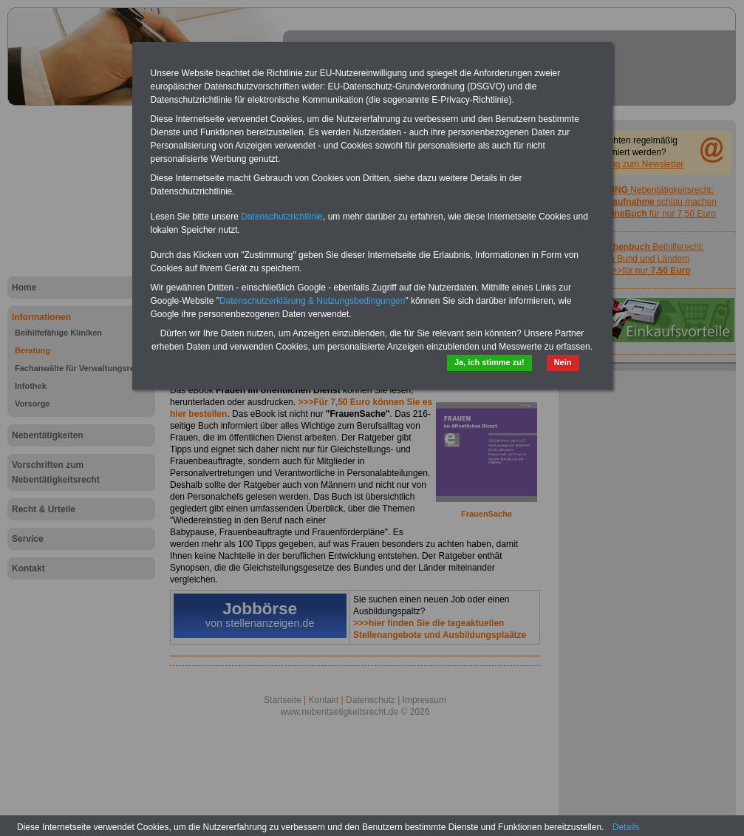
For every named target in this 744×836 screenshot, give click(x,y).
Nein (563, 362)
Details (626, 827)
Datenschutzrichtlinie (282, 216)
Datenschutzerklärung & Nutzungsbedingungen (312, 301)
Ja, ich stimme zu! (489, 362)
